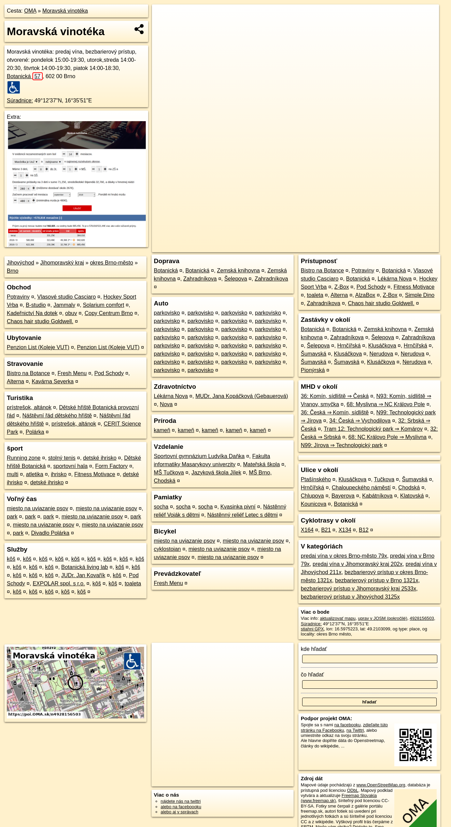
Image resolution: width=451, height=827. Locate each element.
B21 (326, 530)
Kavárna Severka (53, 381)
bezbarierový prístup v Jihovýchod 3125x (350, 597)
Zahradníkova (200, 279)
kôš (11, 559)
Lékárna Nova (171, 396)
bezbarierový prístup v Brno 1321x (377, 580)
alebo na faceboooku (181, 806)
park (12, 516)
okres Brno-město (111, 263)
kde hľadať (314, 649)
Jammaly (64, 305)
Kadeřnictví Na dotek (32, 313)
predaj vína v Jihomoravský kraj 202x (358, 564)
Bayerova (343, 496)
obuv (71, 313)
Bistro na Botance (28, 373)
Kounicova (313, 504)
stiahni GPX (312, 628)
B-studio (36, 305)
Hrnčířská (349, 345)
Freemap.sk (356, 247)
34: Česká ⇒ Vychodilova (360, 421)
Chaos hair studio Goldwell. (40, 321)
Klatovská (412, 496)
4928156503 (422, 618)
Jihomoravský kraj (62, 263)
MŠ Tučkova (169, 472)
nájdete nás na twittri (181, 801)
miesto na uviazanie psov (37, 508)
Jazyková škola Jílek (216, 472)
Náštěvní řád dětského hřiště (57, 415)
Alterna (15, 381)
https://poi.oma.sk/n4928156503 (408, 247)
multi (12, 474)
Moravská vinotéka (65, 11)
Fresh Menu (72, 373)
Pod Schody (109, 373)
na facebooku (347, 724)
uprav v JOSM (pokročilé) (382, 618)
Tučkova (384, 479)
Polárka (35, 432)
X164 (307, 530)
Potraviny (18, 297)
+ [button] (163, 16)
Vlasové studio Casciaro (66, 297)
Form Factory (111, 466)
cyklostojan (167, 549)
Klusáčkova (382, 345)
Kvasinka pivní (237, 507)
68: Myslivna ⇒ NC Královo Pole (386, 404)
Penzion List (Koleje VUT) (38, 347)
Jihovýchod (20, 263)
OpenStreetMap (321, 247)
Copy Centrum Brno (109, 313)
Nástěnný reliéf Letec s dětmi (242, 515)
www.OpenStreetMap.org (380, 784)
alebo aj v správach (179, 811)
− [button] (163, 27)
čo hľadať (312, 675)
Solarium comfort (103, 305)
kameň (162, 430)
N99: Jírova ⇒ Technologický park (341, 445)
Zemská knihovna (238, 270)
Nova (166, 404)
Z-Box (341, 287)
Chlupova (312, 496)
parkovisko (167, 313)
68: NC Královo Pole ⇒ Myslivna (387, 437)
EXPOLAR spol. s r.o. (59, 583)
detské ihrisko (99, 458)
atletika (34, 474)
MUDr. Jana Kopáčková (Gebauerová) (241, 396)
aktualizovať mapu (337, 618)
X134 (344, 530)
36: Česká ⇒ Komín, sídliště (335, 412)
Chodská (409, 487)
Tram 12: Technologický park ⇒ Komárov (373, 429)
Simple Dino (419, 295)
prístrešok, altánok (29, 407)
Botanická (25, 76)
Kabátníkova (377, 496)
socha (161, 507)
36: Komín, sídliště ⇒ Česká (335, 396)
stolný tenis (61, 458)
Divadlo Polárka (50, 533)
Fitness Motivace (94, 474)
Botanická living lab (84, 567)
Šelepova (235, 279)
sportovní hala (70, 466)
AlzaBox (365, 295)
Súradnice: (20, 100)
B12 (363, 530)
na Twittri (355, 730)
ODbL (352, 790)
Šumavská (313, 354)
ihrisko (59, 474)
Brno (12, 271)
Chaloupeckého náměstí (361, 487)
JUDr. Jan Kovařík (83, 575)
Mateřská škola (261, 464)
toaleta (133, 583)
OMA (30, 11)
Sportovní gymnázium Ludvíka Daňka (199, 456)
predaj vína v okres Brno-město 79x (344, 556)
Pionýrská (313, 370)
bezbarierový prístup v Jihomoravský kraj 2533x (358, 588)
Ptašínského (316, 479)
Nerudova (381, 354)
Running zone (24, 458)
